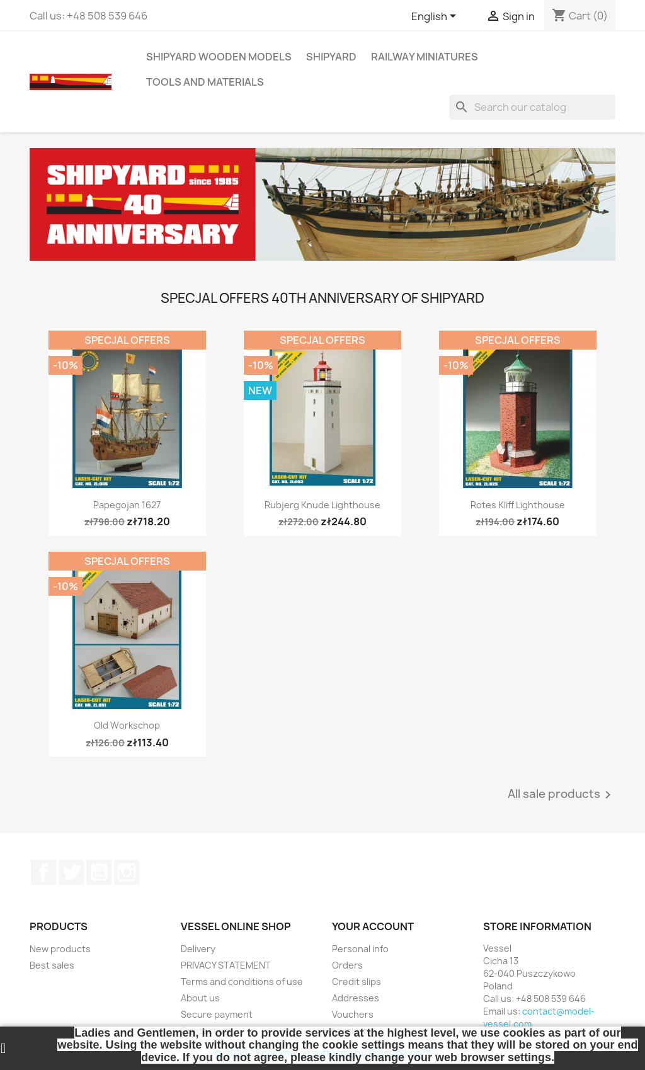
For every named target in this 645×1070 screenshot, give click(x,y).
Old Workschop (127, 725)
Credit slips (356, 981)
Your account (373, 926)
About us (200, 998)
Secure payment (217, 1014)
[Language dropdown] (435, 17)
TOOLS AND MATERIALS (205, 82)
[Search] (532, 107)
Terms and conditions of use (242, 981)
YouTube (98, 872)
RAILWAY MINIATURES (424, 57)
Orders (347, 965)
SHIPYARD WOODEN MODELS (219, 57)
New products (60, 949)
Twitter (71, 872)
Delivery (198, 949)
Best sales (52, 965)
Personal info (360, 949)
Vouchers (353, 1014)
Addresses (355, 998)
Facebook (43, 872)
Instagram (126, 872)
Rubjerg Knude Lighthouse (322, 505)
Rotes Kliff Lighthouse (518, 505)
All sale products (561, 794)
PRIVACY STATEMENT (226, 965)
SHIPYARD (331, 57)
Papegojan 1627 (127, 505)
